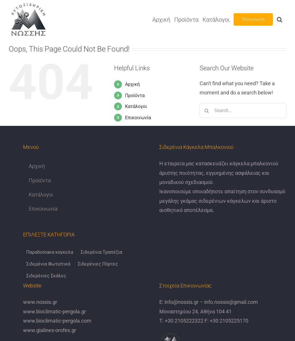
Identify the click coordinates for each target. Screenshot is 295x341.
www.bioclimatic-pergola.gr (54, 311)
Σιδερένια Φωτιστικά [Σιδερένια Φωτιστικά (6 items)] (48, 264)
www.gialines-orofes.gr (49, 330)
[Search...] (243, 110)
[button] (279, 19)
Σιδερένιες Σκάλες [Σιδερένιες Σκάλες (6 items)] (46, 276)
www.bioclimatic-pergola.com (57, 321)
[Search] (207, 110)
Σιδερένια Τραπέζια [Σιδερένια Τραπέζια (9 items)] (101, 252)
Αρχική (132, 84)
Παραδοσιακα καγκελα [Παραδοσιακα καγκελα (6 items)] (49, 252)
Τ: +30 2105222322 (181, 321)
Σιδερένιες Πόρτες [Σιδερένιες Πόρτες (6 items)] (98, 264)
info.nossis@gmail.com (230, 302)
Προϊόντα (135, 95)
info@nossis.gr (180, 302)
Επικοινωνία (138, 117)
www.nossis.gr (40, 302)
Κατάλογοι (136, 106)
